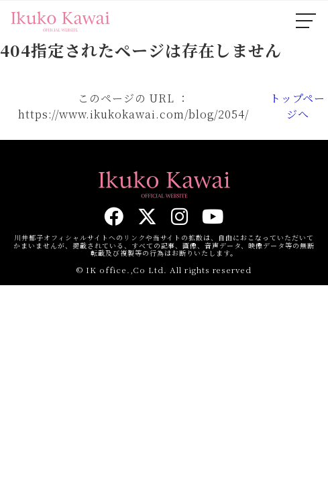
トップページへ (298, 106)
